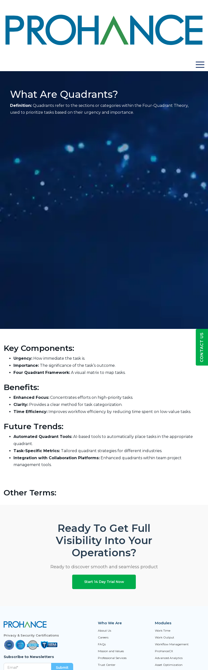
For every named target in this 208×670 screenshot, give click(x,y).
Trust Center (107, 665)
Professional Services (112, 658)
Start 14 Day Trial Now (104, 582)
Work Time (162, 630)
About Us (104, 630)
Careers (103, 637)
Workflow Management (172, 644)
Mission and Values (111, 651)
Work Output (164, 637)
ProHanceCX (164, 651)
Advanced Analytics (169, 658)
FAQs (102, 644)
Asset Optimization (169, 665)
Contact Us (201, 347)
